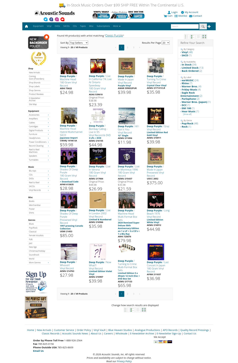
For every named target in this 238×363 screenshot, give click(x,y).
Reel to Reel (39, 182)
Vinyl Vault (100, 330)
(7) (187, 83)
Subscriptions (103, 25)
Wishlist (181, 15)
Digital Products (39, 130)
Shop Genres (34, 90)
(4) (191, 86)
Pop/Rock (33, 227)
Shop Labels (34, 86)
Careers (108, 333)
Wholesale (121, 333)
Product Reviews (36, 94)
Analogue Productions (147, 330)
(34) (189, 64)
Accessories (39, 114)
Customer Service (64, 330)
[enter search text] (185, 26)
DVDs (39, 178)
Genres (31, 220)
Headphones (39, 138)
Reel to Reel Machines (39, 150)
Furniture (39, 134)
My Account (190, 12)
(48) (187, 52)
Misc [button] (91, 25)
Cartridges (39, 126)
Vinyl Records (39, 190)
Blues (31, 223)
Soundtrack (34, 254)
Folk (31, 239)
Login (172, 12)
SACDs (39, 186)
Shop (30, 68)
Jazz (30, 243)
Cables (39, 122)
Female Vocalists (36, 235)
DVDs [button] (57, 25)
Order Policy (84, 330)
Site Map (33, 104)
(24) (190, 80)
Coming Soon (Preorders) (36, 77)
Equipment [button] (38, 25)
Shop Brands (34, 82)
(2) (192, 70)
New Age (33, 247)
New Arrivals (34, 72)
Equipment (33, 111)
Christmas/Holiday (37, 251)
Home (30, 330)
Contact (196, 15)
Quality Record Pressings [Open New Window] (194, 330)
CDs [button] (75, 25)
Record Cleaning (39, 145)
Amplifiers (39, 118)
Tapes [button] (83, 25)
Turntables (39, 159)
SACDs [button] (66, 25)
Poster (32, 209)
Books (31, 201)
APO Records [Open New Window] (170, 330)
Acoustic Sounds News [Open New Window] (75, 333)
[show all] (187, 114)
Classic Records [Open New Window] (51, 333)
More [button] (116, 25)
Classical (32, 231)
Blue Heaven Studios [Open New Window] (120, 330)
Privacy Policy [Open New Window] (124, 361)
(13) (192, 67)
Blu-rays (39, 170)
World (31, 258)
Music (31, 167)
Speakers (39, 155)
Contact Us (190, 333)
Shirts (31, 212)
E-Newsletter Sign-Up (169, 333)
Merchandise (34, 205)
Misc (30, 197)
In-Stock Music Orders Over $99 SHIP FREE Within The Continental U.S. (121, 5)
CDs (39, 174)
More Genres (39, 262)
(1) (187, 55)
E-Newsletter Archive (34, 99)
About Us (96, 333)
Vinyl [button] (49, 25)
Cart (168, 15)
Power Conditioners (39, 142)
